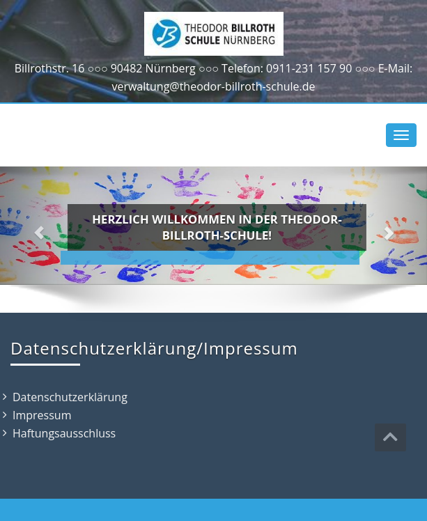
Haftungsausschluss (64, 433)
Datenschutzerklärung (70, 397)
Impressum (42, 415)
